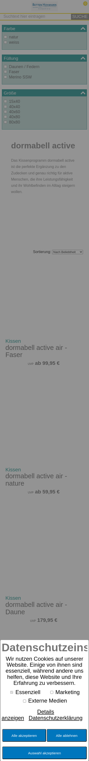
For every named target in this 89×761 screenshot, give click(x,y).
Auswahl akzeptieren (44, 753)
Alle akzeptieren (24, 736)
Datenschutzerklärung (55, 718)
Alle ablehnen (67, 736)
